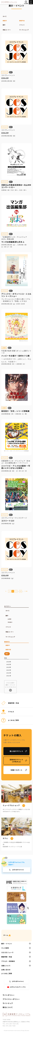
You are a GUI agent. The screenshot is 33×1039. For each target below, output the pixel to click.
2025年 (8, 664)
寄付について (8, 1007)
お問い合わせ (5, 970)
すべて (5, 16)
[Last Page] (26, 591)
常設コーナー (7, 30)
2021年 (8, 676)
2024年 (8, 667)
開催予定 (22, 21)
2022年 (8, 673)
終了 (7, 654)
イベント (22, 25)
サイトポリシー (9, 995)
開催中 (5, 21)
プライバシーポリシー (11, 999)
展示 (4, 25)
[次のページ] (25, 591)
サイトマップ (8, 1003)
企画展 (4, 348)
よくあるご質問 (6, 973)
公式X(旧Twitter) (18, 870)
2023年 (8, 670)
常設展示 (10, 622)
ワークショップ (24, 30)
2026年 (8, 662)
